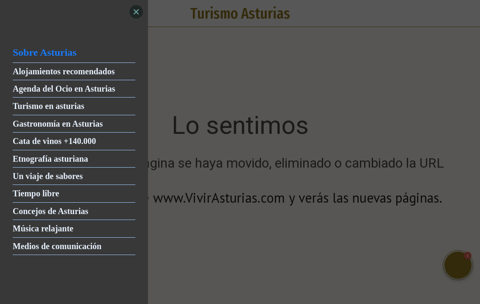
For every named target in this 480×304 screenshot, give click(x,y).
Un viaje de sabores (48, 176)
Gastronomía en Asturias (58, 123)
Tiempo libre (36, 193)
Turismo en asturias (48, 106)
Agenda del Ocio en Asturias (64, 88)
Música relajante (43, 228)
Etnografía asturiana (50, 158)
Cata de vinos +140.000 (54, 141)
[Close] (136, 12)
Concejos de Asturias (50, 211)
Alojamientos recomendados (64, 71)
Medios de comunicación (57, 246)
